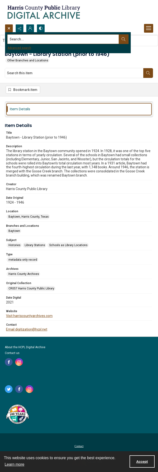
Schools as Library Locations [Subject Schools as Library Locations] (68, 245)
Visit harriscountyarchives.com (29, 316)
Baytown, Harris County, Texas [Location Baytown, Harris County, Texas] (28, 216)
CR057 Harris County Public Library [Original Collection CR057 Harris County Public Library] (31, 288)
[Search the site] (63, 39)
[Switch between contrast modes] (41, 28)
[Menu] (148, 28)
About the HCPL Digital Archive (25, 347)
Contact (79, 446)
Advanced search (19, 48)
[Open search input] (9, 28)
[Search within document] (148, 73)
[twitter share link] (9, 389)
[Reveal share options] (19, 28)
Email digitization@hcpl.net (26, 329)
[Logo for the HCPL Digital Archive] (43, 12)
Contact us (12, 353)
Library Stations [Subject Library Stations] (35, 245)
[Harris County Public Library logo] (17, 415)
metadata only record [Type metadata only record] (22, 259)
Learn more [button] (14, 464)
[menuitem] (79, 446)
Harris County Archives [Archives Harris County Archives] (23, 274)
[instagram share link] (19, 362)
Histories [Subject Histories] (14, 245)
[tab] (79, 109)
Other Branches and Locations (27, 60)
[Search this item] (74, 73)
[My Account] (30, 28)
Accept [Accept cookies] (142, 462)
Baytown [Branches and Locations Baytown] (14, 231)
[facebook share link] (9, 362)
